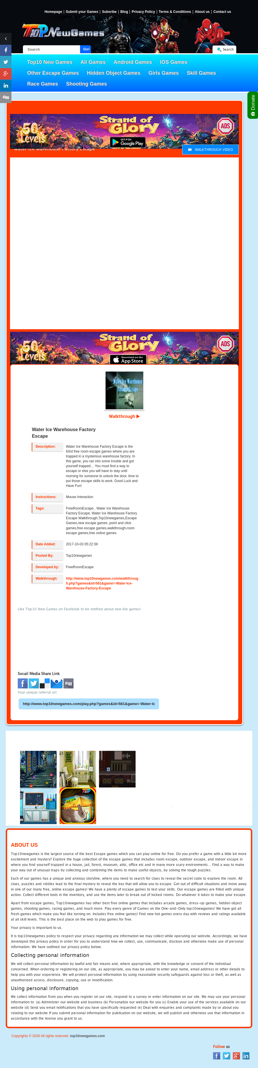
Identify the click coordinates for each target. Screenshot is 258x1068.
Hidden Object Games (113, 73)
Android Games (133, 62)
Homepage (53, 12)
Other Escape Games (53, 73)
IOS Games (174, 62)
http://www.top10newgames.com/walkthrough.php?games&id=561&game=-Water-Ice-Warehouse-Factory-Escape (102, 583)
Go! (86, 49)
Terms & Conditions (175, 12)
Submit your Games (82, 12)
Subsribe (109, 12)
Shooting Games (86, 84)
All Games (93, 62)
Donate (253, 105)
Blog (124, 12)
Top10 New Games (50, 62)
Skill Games (201, 73)
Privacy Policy (143, 12)
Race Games (42, 84)
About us (202, 12)
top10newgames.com (87, 1036)
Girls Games (163, 73)
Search (228, 49)
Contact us (222, 12)
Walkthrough (124, 416)
